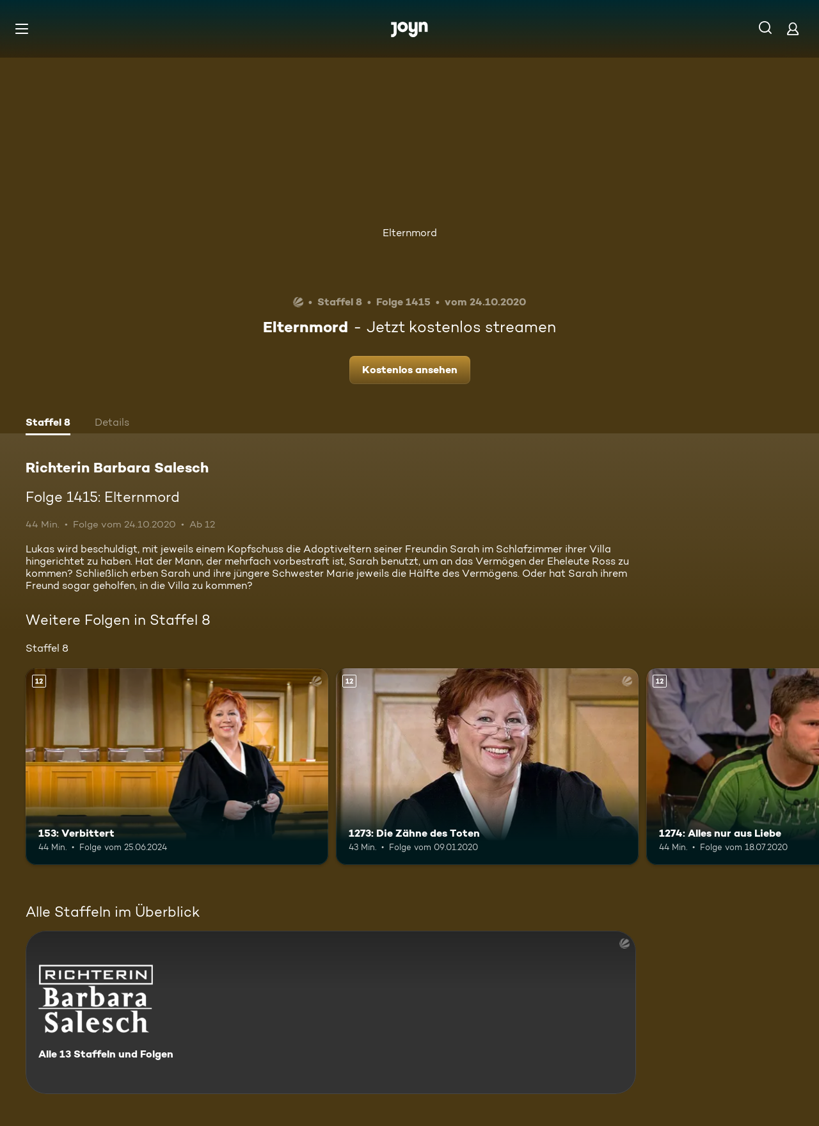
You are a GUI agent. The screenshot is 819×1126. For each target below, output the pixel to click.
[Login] (793, 28)
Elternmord (410, 233)
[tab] (48, 423)
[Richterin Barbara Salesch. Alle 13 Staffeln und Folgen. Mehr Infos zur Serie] (331, 1012)
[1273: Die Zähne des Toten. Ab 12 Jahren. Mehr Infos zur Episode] (487, 766)
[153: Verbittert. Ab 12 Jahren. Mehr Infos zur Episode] (177, 766)
